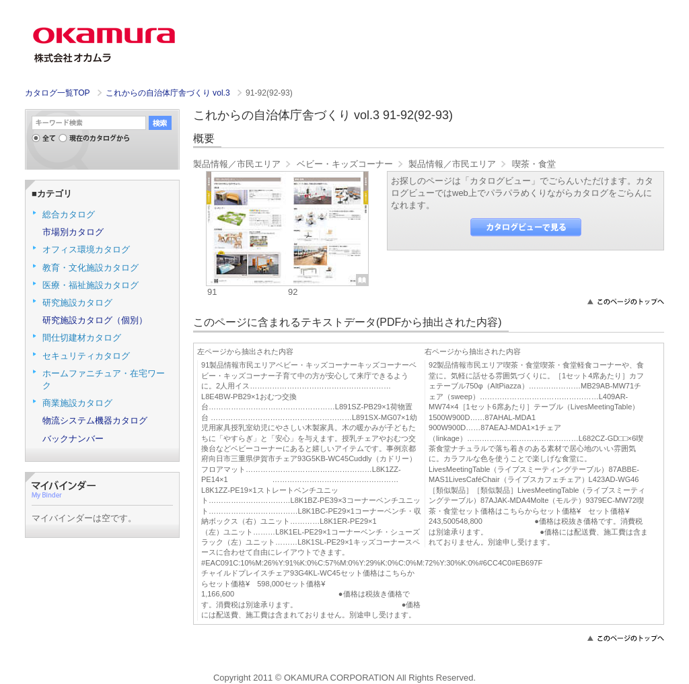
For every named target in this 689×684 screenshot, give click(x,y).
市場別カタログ (73, 232)
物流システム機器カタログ (94, 420)
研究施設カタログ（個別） (94, 320)
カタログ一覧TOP (57, 93)
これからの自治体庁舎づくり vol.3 (169, 93)
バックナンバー (73, 439)
